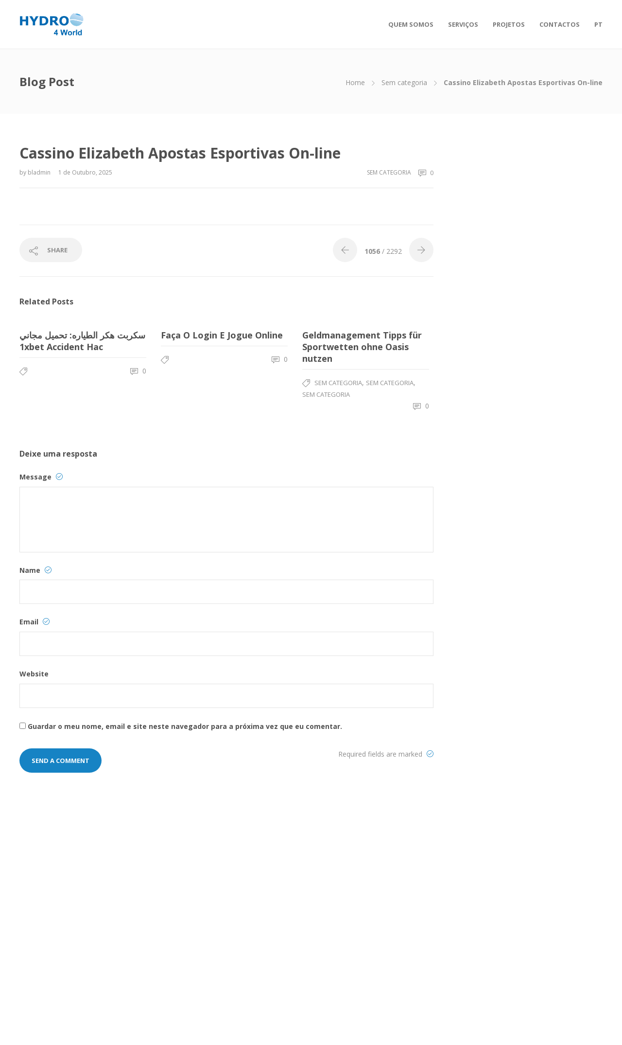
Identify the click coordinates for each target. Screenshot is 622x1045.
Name (35, 570)
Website (34, 673)
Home (355, 82)
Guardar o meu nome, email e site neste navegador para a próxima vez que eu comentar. (185, 726)
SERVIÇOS (463, 24)
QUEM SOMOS (410, 24)
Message (41, 476)
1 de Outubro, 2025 (85, 172)
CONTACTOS (559, 24)
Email (34, 621)
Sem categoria (404, 82)
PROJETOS (509, 24)
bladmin (40, 172)
